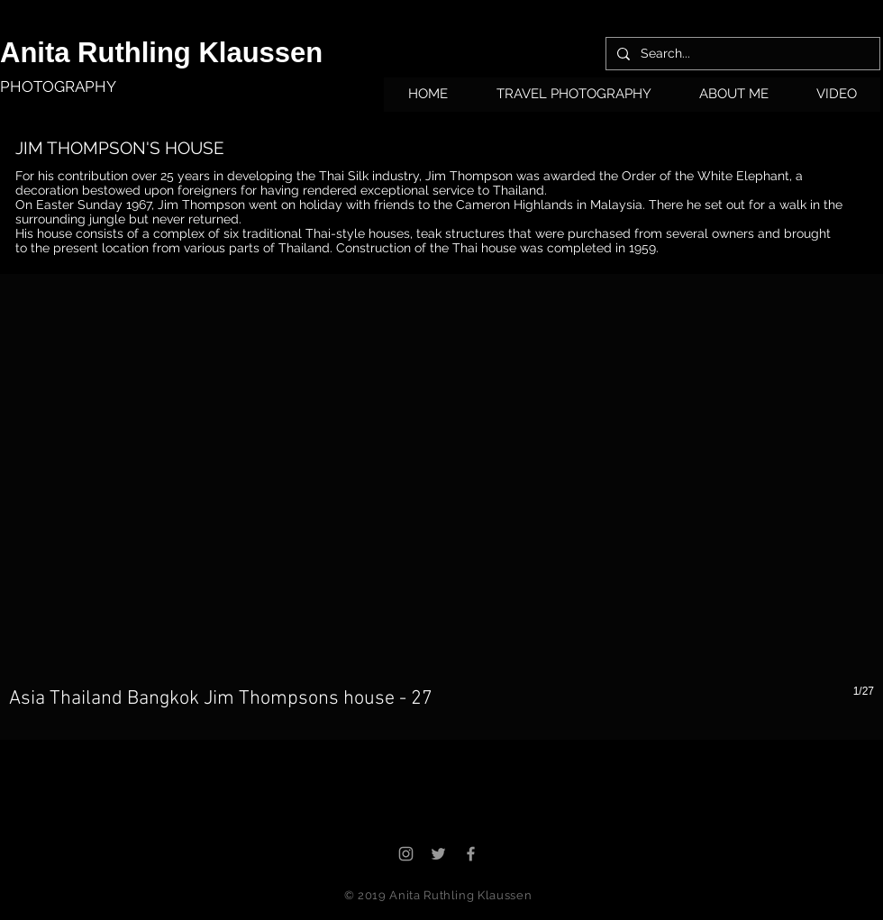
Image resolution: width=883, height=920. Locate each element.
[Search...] (741, 54)
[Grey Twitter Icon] (438, 853)
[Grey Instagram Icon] (405, 853)
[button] (573, 100)
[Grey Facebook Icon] (470, 853)
